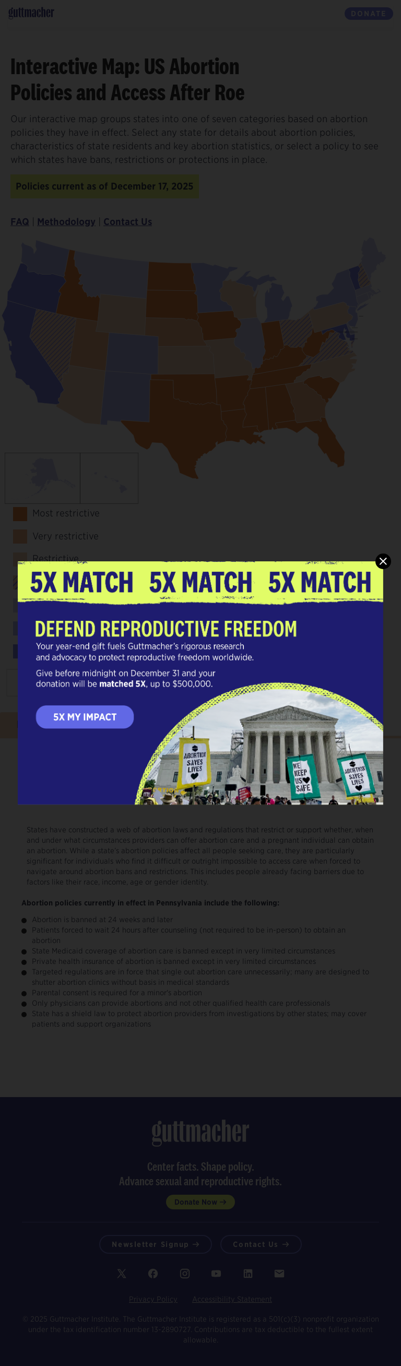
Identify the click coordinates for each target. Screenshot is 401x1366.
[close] (383, 561)
